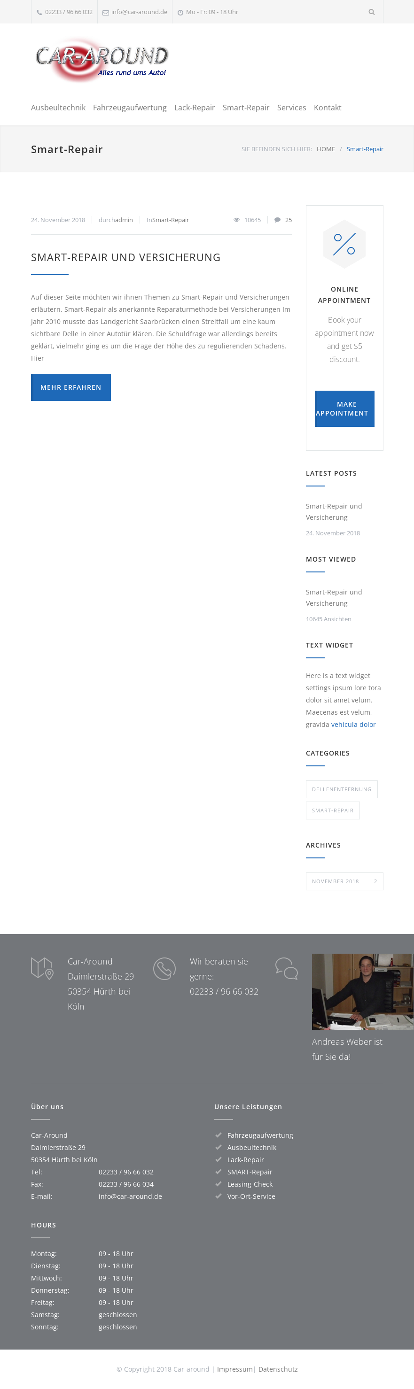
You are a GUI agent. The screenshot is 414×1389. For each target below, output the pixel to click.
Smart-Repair (246, 107)
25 (288, 220)
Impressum (235, 1369)
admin (124, 220)
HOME (326, 149)
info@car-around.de (139, 12)
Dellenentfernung (342, 789)
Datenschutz (278, 1369)
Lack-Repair (194, 107)
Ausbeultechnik (58, 107)
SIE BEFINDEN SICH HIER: (277, 149)
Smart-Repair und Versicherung (126, 257)
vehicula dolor (353, 724)
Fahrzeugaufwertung (130, 107)
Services (291, 107)
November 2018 (344, 881)
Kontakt (328, 107)
